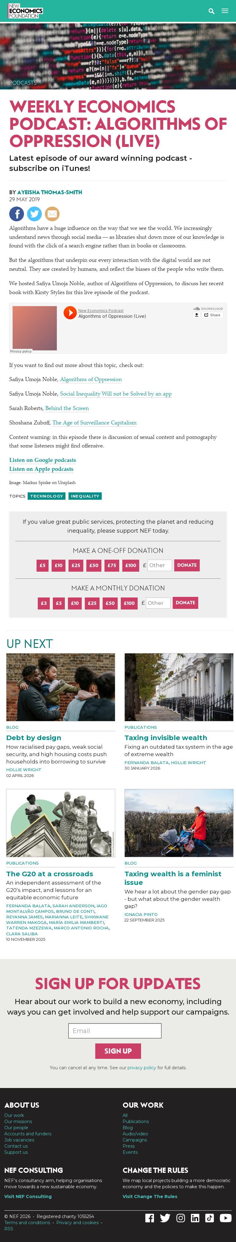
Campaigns (135, 1140)
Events (130, 1152)
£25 (76, 565)
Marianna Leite (63, 916)
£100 (130, 565)
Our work (14, 1115)
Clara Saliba (22, 933)
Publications (140, 727)
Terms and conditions (27, 1222)
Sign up (118, 1051)
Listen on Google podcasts (42, 460)
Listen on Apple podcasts (41, 469)
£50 (93, 565)
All (125, 1115)
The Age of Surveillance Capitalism (94, 423)
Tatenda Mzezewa (29, 927)
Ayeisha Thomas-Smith (49, 192)
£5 (42, 565)
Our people (16, 1127)
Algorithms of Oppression (91, 380)
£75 (112, 565)
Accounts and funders (27, 1134)
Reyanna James (24, 916)
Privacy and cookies (77, 1222)
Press (129, 1146)
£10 (58, 565)
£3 (44, 603)
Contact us (16, 1146)
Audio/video (135, 1134)
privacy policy (142, 1067)
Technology (46, 496)
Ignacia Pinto (141, 914)
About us (21, 1105)
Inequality (85, 496)
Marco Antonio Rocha (81, 927)
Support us (16, 1152)
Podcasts (23, 83)
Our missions (18, 1121)
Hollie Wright (23, 769)
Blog (12, 727)
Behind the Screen (67, 409)
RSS (8, 1229)
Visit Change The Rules (150, 1196)
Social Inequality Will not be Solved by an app (116, 394)
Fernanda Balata (146, 762)
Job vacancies (19, 1140)
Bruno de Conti (75, 911)
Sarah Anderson (73, 905)
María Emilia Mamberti (76, 922)
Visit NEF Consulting (28, 1196)
